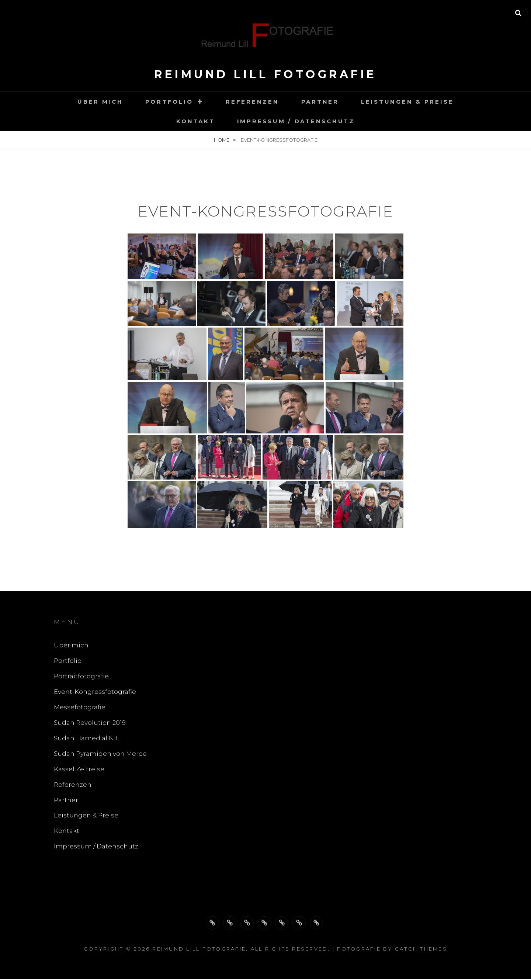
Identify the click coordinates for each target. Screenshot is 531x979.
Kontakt (195, 121)
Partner (320, 101)
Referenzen (252, 101)
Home (222, 140)
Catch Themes (421, 949)
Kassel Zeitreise (79, 769)
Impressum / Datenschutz (296, 121)
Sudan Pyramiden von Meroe (100, 753)
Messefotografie (79, 707)
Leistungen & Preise (407, 101)
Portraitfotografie (81, 676)
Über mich (100, 101)
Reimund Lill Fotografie (265, 74)
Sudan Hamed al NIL (86, 738)
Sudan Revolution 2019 (90, 722)
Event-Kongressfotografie (95, 691)
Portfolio (169, 101)
